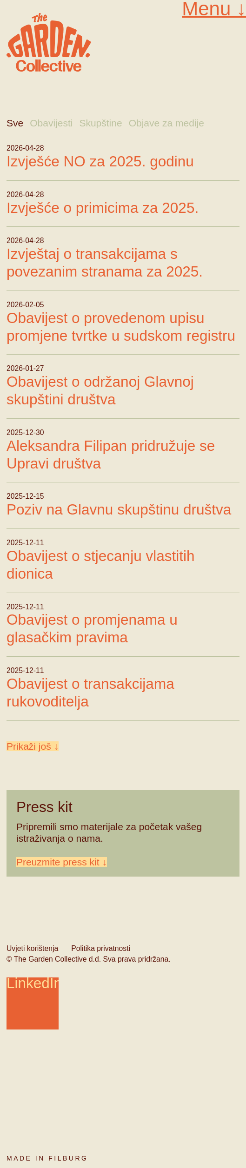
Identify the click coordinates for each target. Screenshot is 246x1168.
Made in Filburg (47, 1158)
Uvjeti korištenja (32, 948)
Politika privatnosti (100, 948)
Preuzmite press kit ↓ (61, 862)
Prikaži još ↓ (33, 746)
